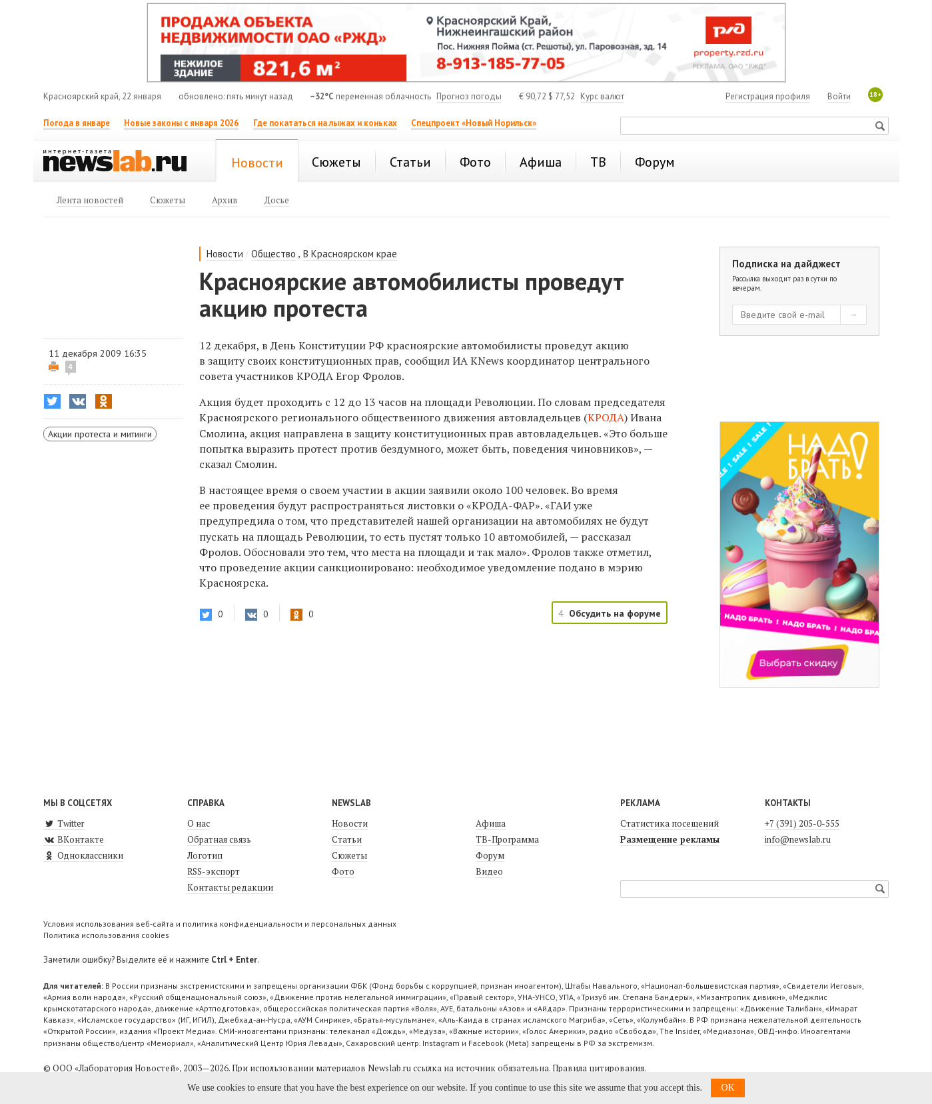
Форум (490, 855)
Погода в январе (76, 123)
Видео (489, 871)
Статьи (347, 839)
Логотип (205, 855)
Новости (225, 253)
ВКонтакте (73, 839)
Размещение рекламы (669, 839)
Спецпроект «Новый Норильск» (473, 123)
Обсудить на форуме (615, 613)
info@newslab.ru (798, 839)
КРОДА (606, 417)
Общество (273, 253)
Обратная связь (219, 839)
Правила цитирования (598, 1068)
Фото (343, 871)
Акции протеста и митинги (100, 434)
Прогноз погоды (469, 96)
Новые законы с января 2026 (181, 123)
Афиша (491, 823)
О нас (198, 823)
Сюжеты (349, 855)
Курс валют (602, 96)
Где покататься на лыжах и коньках (325, 123)
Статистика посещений (669, 823)
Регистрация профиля (767, 96)
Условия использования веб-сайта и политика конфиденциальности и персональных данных (219, 924)
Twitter (64, 823)
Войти (839, 96)
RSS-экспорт (213, 871)
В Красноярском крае (350, 253)
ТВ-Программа (507, 839)
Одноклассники (83, 855)
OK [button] (727, 1088)
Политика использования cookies (106, 935)
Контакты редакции (230, 887)
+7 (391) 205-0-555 (802, 823)
